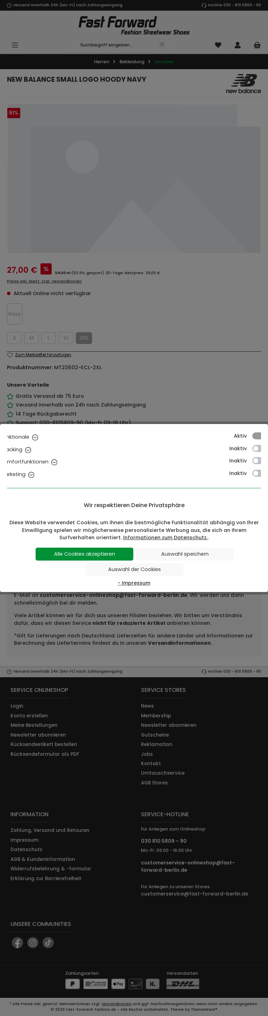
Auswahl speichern (185, 553)
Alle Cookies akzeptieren (84, 553)
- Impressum (134, 582)
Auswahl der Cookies (134, 569)
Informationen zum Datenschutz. (165, 537)
